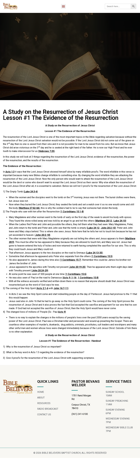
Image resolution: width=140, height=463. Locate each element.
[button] (63, 6)
